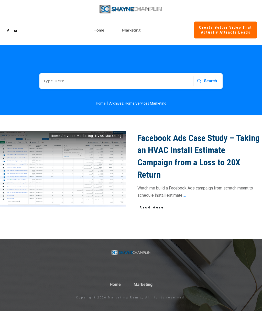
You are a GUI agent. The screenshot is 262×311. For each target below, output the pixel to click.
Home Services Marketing (72, 136)
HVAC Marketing (108, 136)
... (184, 195)
